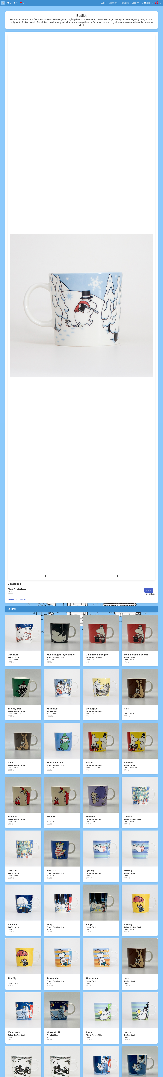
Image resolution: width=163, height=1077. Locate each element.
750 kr (88, 932)
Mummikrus (113, 3)
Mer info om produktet (17, 599)
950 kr (10, 824)
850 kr (88, 824)
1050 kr (127, 1040)
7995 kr (50, 716)
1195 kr (11, 716)
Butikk (103, 3)
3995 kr (127, 824)
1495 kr (127, 986)
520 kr (10, 594)
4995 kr (11, 662)
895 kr (88, 770)
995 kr (88, 986)
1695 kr (127, 878)
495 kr (126, 662)
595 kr (49, 662)
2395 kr (11, 878)
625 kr (126, 932)
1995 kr (11, 932)
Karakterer (125, 3)
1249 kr (50, 986)
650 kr (49, 824)
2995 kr (11, 770)
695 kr (88, 662)
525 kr (49, 770)
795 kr (88, 716)
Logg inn (135, 3)
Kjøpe (148, 590)
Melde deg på (147, 3)
